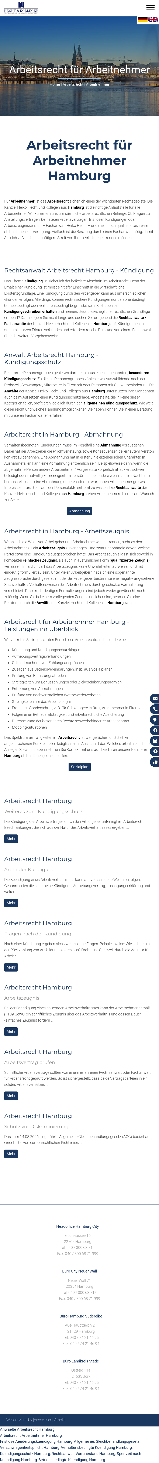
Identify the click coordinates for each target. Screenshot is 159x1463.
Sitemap (72, 1431)
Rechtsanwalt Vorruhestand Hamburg (83, 1453)
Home (55, 84)
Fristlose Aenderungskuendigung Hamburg (36, 1441)
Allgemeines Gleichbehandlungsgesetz (106, 1441)
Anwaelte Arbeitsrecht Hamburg (27, 1429)
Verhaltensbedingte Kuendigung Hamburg (96, 1447)
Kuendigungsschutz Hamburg (25, 1453)
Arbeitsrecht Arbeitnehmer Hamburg (31, 1435)
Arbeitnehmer (97, 84)
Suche (86, 1431)
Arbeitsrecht (73, 84)
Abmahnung (79, 511)
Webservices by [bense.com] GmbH (35, 1420)
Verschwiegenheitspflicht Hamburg (29, 1447)
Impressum (103, 1431)
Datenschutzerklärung (134, 1431)
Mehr (11, 838)
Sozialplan (79, 767)
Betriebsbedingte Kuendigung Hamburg (71, 1460)
